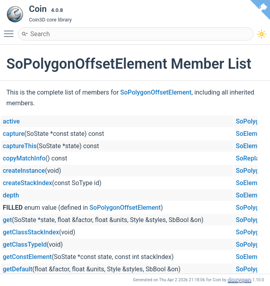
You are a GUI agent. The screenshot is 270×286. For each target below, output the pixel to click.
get (7, 220)
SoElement (251, 133)
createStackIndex (27, 183)
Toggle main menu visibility (10, 30)
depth (11, 195)
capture (13, 133)
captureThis (19, 146)
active (11, 121)
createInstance (24, 170)
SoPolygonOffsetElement (155, 92)
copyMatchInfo (24, 158)
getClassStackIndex (31, 232)
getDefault (18, 269)
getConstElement (27, 257)
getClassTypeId (25, 244)
